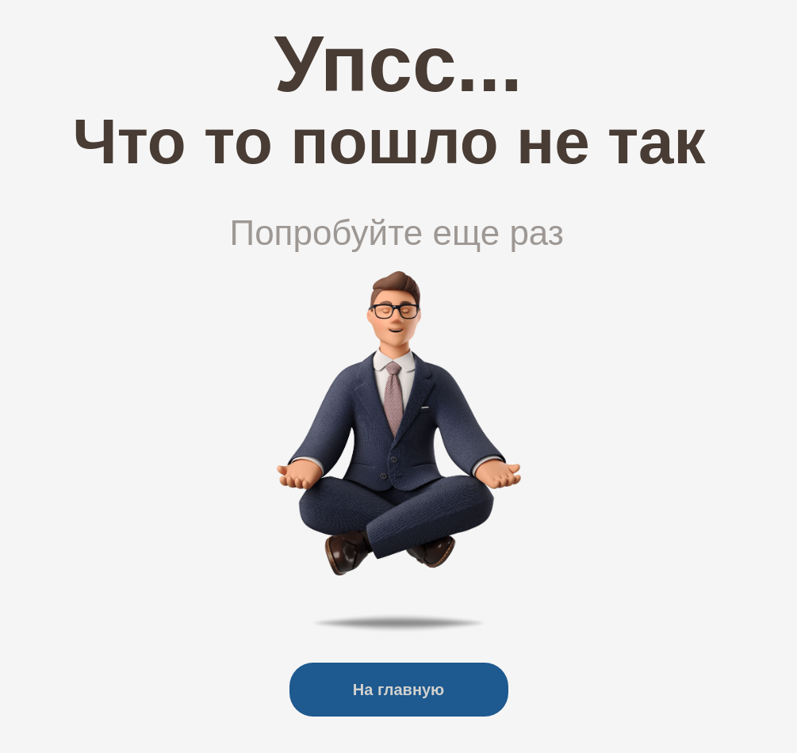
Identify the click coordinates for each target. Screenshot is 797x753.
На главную (398, 689)
